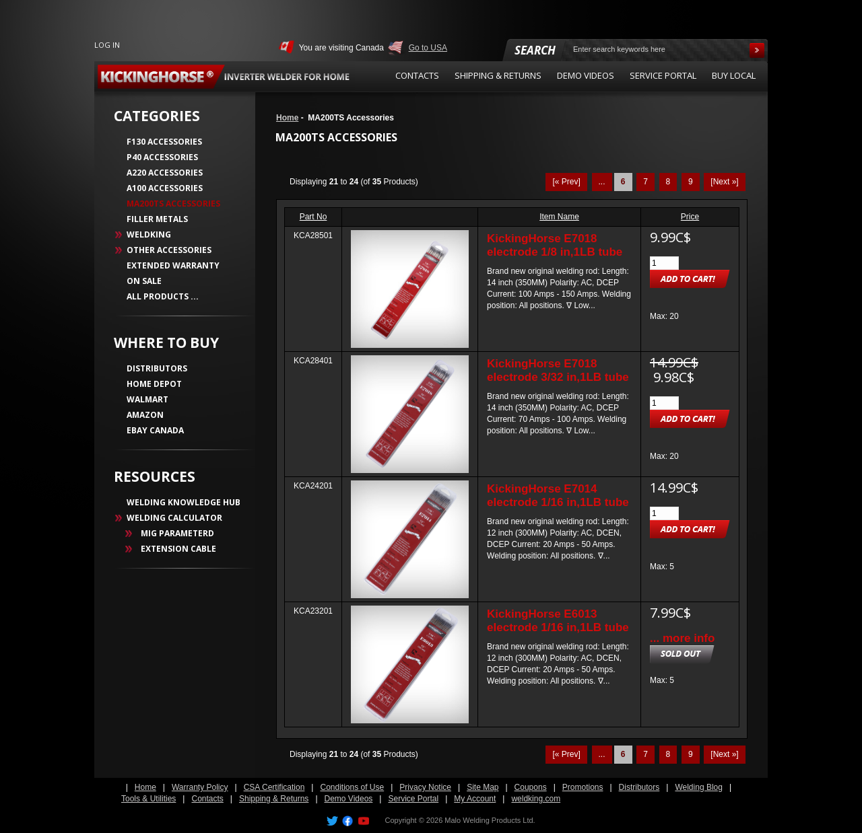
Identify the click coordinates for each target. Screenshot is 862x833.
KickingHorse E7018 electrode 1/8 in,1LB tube (554, 245)
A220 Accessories (165, 172)
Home (287, 117)
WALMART (147, 399)
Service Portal (413, 798)
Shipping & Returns (273, 798)
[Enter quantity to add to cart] (664, 263)
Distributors (639, 787)
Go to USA (428, 47)
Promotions (582, 787)
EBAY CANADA (155, 430)
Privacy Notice (425, 787)
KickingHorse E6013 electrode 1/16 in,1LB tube (558, 621)
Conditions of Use (352, 787)
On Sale (144, 281)
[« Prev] (566, 181)
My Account (475, 798)
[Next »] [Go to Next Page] (724, 181)
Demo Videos (349, 798)
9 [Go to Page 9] (690, 181)
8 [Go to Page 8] (668, 181)
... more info (682, 638)
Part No (313, 216)
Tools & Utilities (148, 798)
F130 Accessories (164, 141)
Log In (107, 45)
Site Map (482, 787)
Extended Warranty (173, 265)
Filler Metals (157, 219)
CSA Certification (274, 787)
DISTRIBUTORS (157, 368)
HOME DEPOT (154, 384)
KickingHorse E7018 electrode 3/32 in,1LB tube (558, 370)
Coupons (531, 787)
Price (690, 216)
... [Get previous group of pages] (602, 181)
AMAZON (145, 415)
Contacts (207, 798)
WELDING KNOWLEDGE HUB (183, 502)
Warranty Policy (200, 787)
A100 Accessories (165, 188)
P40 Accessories (162, 157)
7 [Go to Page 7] (645, 181)
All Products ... (163, 296)
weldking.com (535, 798)
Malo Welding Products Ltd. (489, 820)
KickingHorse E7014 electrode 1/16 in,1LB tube (558, 495)
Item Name (559, 216)
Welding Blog (699, 787)
